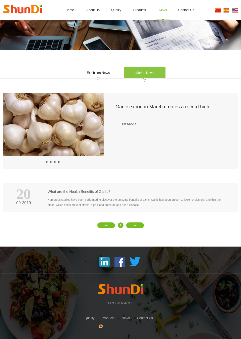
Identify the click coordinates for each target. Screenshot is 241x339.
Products (139, 10)
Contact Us (186, 10)
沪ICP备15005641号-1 (119, 303)
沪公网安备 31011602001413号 (122, 327)
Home (69, 10)
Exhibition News (98, 73)
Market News (144, 73)
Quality (116, 10)
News (163, 10)
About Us (93, 10)
